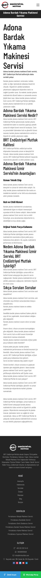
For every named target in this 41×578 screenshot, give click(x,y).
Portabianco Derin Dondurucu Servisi (20, 523)
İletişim (20, 502)
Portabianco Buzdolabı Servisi (21, 520)
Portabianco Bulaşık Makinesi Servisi (20, 516)
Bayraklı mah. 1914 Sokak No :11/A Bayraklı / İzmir (20, 559)
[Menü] (38, 5)
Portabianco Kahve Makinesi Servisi (20, 530)
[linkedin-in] (26, 563)
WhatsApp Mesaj (30, 574)
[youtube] (23, 563)
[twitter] (20, 563)
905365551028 (20, 552)
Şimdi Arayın (10, 574)
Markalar (20, 495)
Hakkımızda (20, 484)
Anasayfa (20, 481)
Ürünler (20, 491)
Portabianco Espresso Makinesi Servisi (20, 534)
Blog (20, 499)
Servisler (20, 488)
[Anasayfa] (13, 5)
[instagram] (17, 563)
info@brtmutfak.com (20, 555)
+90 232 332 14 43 (20, 548)
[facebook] (14, 563)
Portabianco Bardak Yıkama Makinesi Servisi (20, 527)
